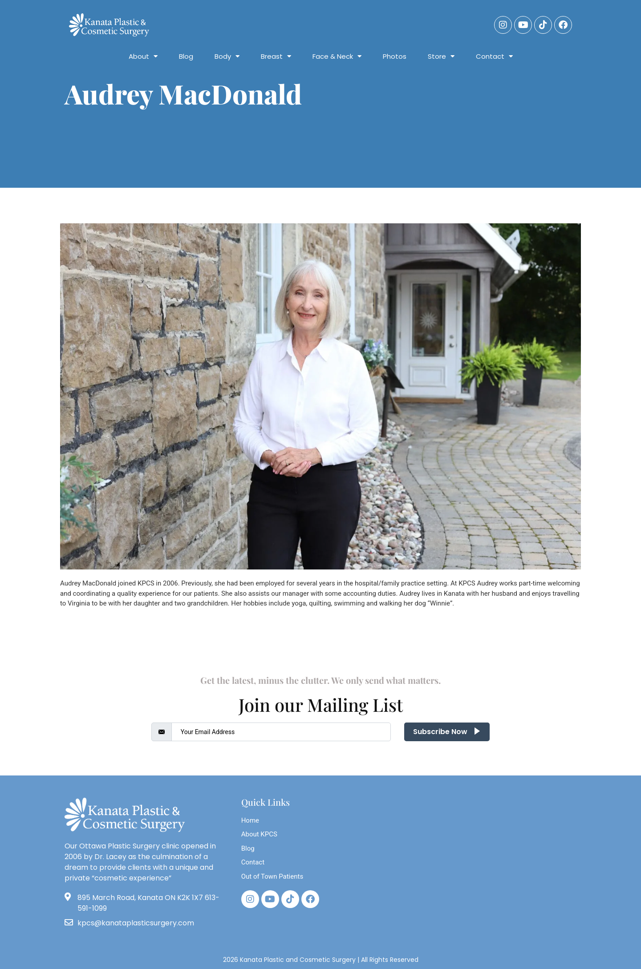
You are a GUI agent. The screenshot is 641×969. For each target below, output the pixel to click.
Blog (186, 56)
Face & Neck (336, 56)
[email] (281, 732)
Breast (276, 56)
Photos (394, 56)
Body (227, 56)
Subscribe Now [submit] (447, 732)
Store (441, 56)
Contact (494, 56)
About (143, 56)
